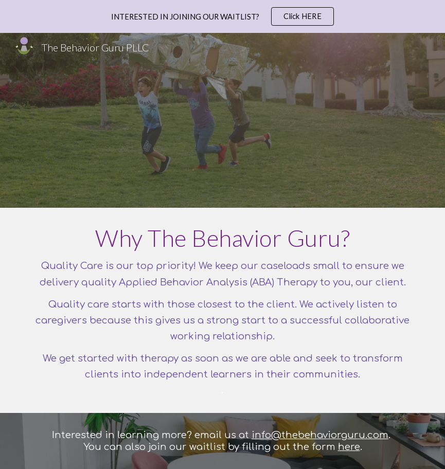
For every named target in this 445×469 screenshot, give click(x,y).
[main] (223, 310)
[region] (222, 16)
